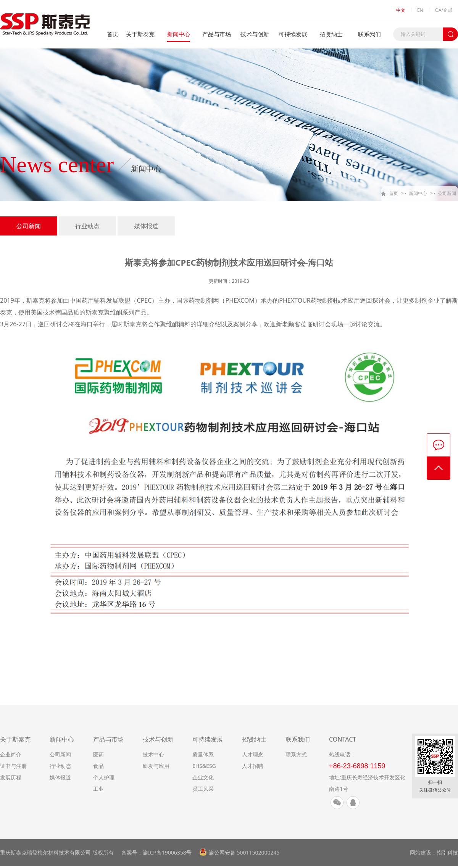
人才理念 (252, 754)
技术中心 (153, 754)
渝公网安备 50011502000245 (244, 852)
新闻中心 (178, 34)
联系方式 (296, 754)
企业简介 (10, 754)
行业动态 (87, 226)
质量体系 (203, 754)
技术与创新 (254, 34)
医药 (98, 754)
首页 (112, 34)
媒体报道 (146, 226)
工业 (98, 788)
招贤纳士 (331, 34)
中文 (400, 10)
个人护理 (103, 777)
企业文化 (203, 777)
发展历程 (10, 777)
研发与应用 (156, 765)
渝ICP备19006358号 (167, 852)
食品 (98, 765)
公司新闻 (447, 193)
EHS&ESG (204, 765)
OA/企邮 (443, 10)
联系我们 (369, 34)
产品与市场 (216, 34)
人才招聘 (252, 765)
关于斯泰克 (140, 34)
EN (420, 10)
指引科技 (447, 852)
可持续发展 (293, 34)
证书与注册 (13, 765)
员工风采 (203, 788)
